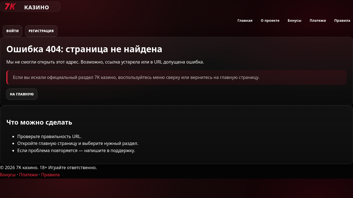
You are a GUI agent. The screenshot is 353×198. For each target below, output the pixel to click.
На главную (22, 94)
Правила (342, 20)
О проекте (270, 20)
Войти (12, 31)
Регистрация (41, 31)
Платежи (318, 20)
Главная (245, 20)
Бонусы (294, 20)
